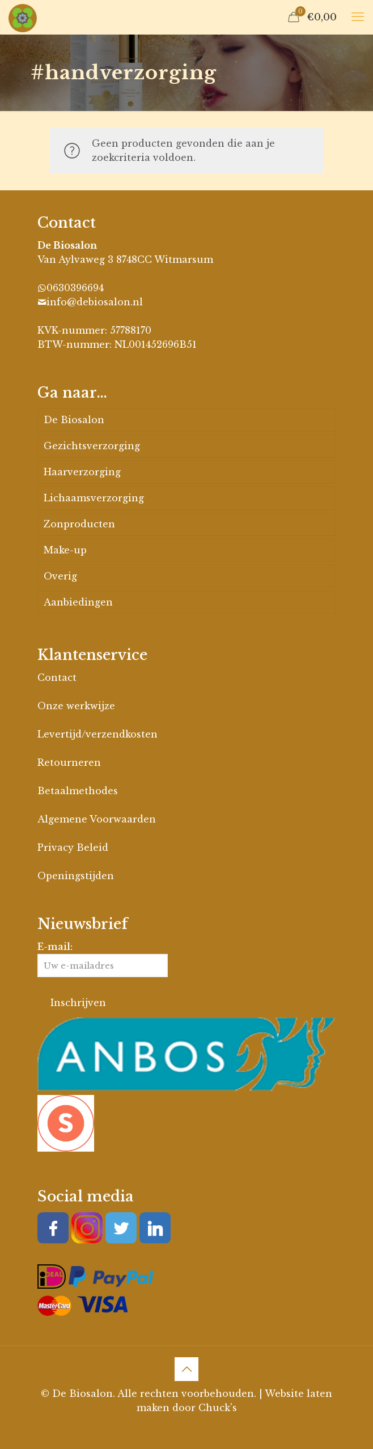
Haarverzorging (82, 472)
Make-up (65, 550)
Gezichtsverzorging (92, 445)
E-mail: (102, 959)
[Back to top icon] (186, 1369)
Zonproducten (79, 524)
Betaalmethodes (77, 790)
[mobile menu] (357, 17)
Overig (60, 576)
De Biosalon (74, 419)
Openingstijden (75, 875)
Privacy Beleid (72, 847)
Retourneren (69, 762)
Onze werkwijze (76, 705)
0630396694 (75, 287)
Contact (57, 677)
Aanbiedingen (78, 602)
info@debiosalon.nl (94, 302)
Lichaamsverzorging (94, 498)
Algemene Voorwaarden (96, 819)
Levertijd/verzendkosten (97, 734)
